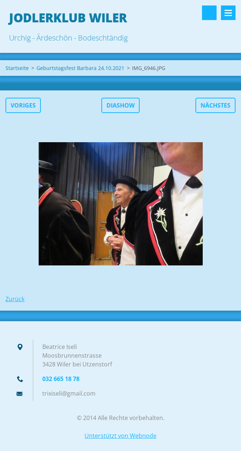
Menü (228, 12)
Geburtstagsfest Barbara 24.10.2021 (80, 68)
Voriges (23, 105)
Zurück (14, 299)
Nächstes (215, 105)
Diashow (120, 105)
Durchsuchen (209, 12)
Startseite (17, 68)
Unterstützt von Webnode (120, 436)
